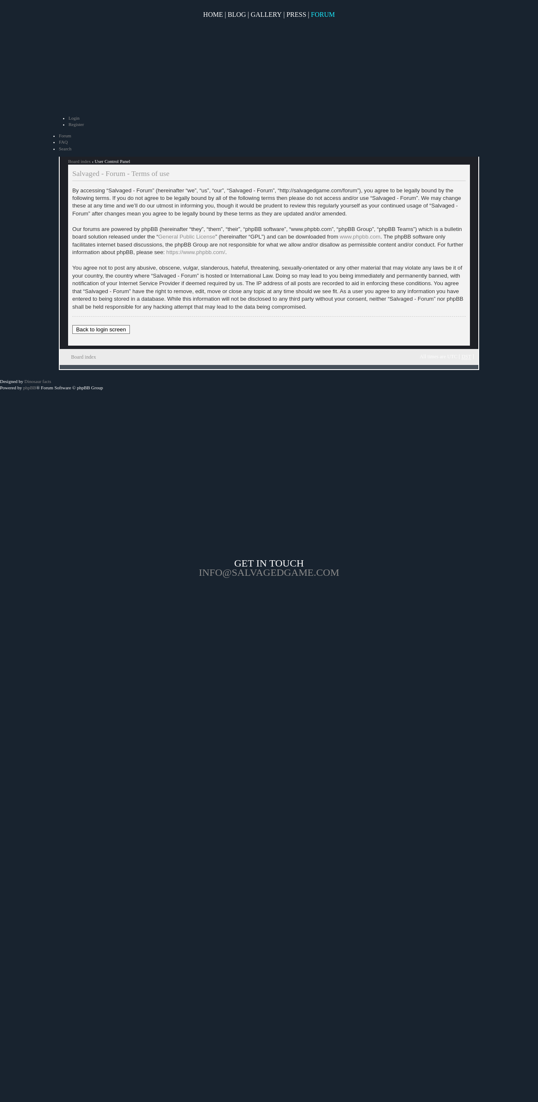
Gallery (266, 14)
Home (213, 14)
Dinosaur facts (37, 381)
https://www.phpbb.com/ (195, 252)
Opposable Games (269, 648)
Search (65, 148)
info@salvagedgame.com (269, 572)
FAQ (63, 141)
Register (76, 124)
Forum (323, 14)
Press (296, 14)
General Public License (187, 237)
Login (74, 118)
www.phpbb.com (360, 237)
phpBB (29, 387)
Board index (79, 161)
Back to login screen (101, 329)
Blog (237, 14)
